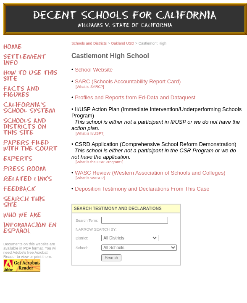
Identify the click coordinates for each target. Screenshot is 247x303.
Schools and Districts (89, 43)
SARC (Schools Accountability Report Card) (128, 81)
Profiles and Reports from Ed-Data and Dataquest (135, 97)
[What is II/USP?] (90, 133)
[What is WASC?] (90, 178)
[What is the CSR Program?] (100, 162)
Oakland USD (122, 43)
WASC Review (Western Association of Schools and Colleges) (150, 173)
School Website (94, 69)
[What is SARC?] (90, 87)
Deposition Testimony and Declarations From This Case (142, 189)
